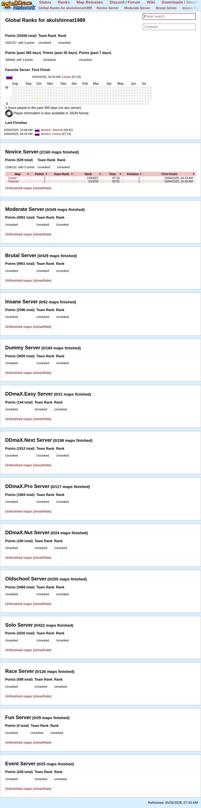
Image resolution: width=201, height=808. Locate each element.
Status (45, 2)
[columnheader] (17, 174)
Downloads (172, 2)
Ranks (64, 2)
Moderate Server (137, 8)
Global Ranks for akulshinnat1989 (65, 8)
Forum (134, 2)
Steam (192, 2)
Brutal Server (166, 8)
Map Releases (90, 2)
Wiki (151, 2)
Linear (66, 76)
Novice (45, 130)
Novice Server (108, 8)
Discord (117, 2)
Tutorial (57, 130)
